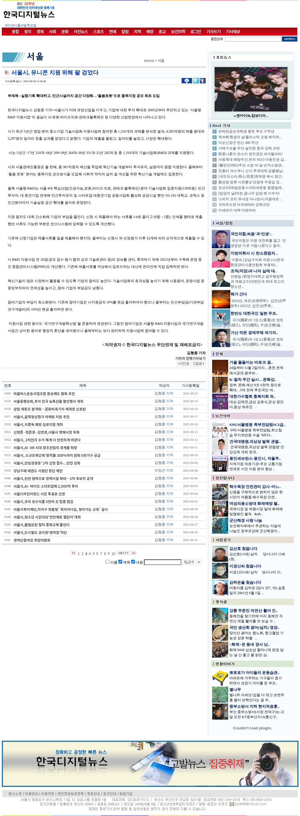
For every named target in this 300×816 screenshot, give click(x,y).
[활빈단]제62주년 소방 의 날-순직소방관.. (250, 165)
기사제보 (233, 31)
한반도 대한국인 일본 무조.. (254, 313)
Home (149, 60)
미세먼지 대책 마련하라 (237, 210)
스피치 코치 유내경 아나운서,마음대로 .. (250, 199)
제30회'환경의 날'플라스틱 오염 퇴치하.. (249, 137)
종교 (162, 31)
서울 (161, 60)
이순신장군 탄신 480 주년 (238, 143)
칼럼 (124, 31)
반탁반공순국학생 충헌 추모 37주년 (246, 131)
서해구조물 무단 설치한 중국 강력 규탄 (249, 148)
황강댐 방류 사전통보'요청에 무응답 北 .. (250, 182)
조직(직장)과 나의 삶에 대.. (254, 271)
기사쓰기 (214, 31)
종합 (15, 31)
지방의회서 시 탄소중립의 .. (254, 253)
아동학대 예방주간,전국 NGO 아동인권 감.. (252, 160)
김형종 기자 (164, 393)
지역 (137, 31)
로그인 (196, 31)
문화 (65, 31)
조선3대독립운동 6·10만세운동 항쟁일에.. (250, 188)
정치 (27, 31)
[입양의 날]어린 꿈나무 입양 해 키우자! (249, 193)
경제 (40, 31)
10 (113, 553)
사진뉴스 (81, 31)
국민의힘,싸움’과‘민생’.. (251, 234)
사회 (52, 31)
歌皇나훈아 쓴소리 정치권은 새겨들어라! (250, 154)
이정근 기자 (164, 470)
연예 (112, 31)
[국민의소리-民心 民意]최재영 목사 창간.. (250, 176)
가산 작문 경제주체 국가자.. (254, 332)
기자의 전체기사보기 (190, 358)
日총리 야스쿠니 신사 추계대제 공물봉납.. (251, 171)
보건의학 (178, 31)
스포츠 (98, 31)
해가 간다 (239, 294)
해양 (149, 31)
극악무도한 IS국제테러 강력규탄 (244, 205)
